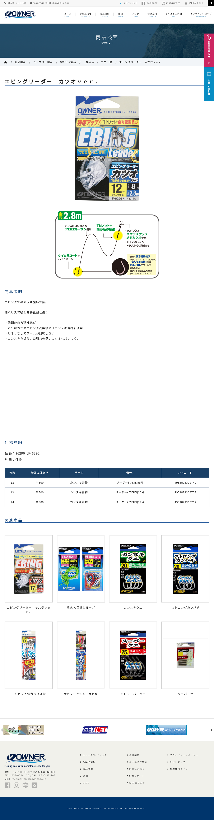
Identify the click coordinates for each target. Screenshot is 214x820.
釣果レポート (137, 775)
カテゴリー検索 (43, 62)
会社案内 (134, 755)
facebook (149, 3)
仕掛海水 (89, 62)
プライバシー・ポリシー (184, 755)
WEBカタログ (194, 3)
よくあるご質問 (138, 762)
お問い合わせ (137, 769)
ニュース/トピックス (95, 755)
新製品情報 (89, 762)
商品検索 (20, 62)
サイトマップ (177, 762)
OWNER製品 (68, 62)
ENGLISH (132, 3)
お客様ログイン (179, 769)
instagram (171, 3)
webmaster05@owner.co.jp (50, 3)
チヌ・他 (106, 62)
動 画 (85, 775)
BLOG (86, 782)
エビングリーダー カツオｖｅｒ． (141, 62)
